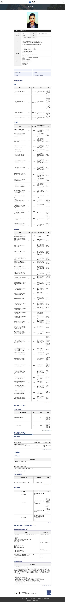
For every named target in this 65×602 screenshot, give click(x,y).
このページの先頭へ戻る (47, 402)
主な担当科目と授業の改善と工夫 (39, 75)
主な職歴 (16, 75)
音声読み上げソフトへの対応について (43, 598)
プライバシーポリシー (20, 598)
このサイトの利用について (30, 598)
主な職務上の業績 (18, 72)
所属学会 (35, 72)
